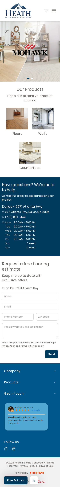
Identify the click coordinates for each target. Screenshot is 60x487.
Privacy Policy (8, 346)
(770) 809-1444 (15, 217)
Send (51, 354)
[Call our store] (34, 480)
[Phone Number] (18, 317)
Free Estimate (15, 480)
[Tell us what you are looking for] (30, 330)
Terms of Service (29, 346)
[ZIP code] (47, 317)
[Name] (30, 296)
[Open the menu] (54, 11)
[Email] (30, 306)
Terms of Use (45, 466)
